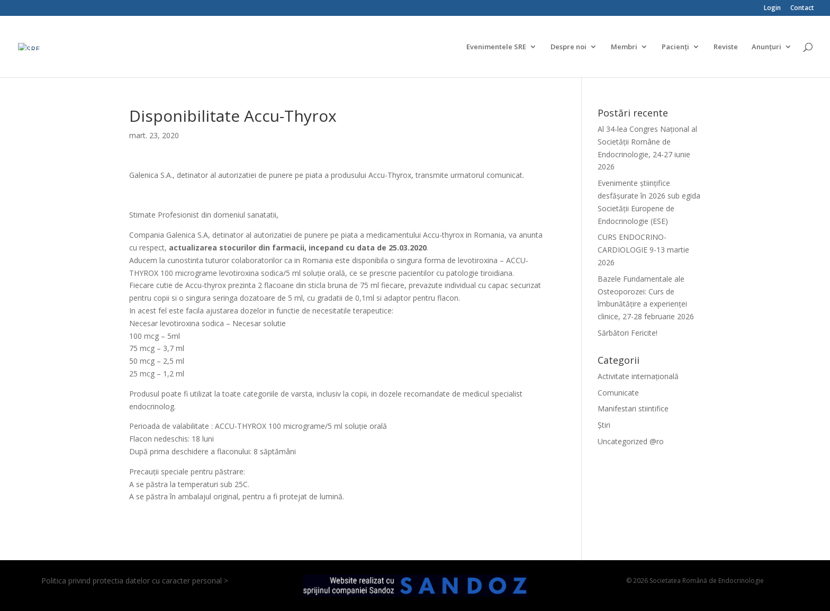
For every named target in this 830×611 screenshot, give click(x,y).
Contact (802, 8)
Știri (604, 425)
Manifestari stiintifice (633, 408)
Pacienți (675, 47)
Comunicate (618, 393)
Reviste (726, 47)
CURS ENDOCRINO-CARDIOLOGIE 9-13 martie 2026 (643, 249)
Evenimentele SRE (496, 47)
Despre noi (569, 47)
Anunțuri (766, 47)
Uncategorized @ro (631, 441)
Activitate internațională (638, 376)
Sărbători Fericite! (627, 333)
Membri (624, 47)
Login (772, 8)
